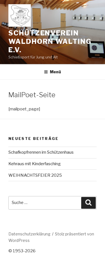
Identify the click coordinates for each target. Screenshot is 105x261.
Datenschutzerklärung (29, 234)
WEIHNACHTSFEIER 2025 (35, 175)
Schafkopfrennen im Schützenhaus (41, 152)
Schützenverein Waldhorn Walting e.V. (50, 41)
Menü (52, 71)
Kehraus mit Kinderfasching (34, 163)
